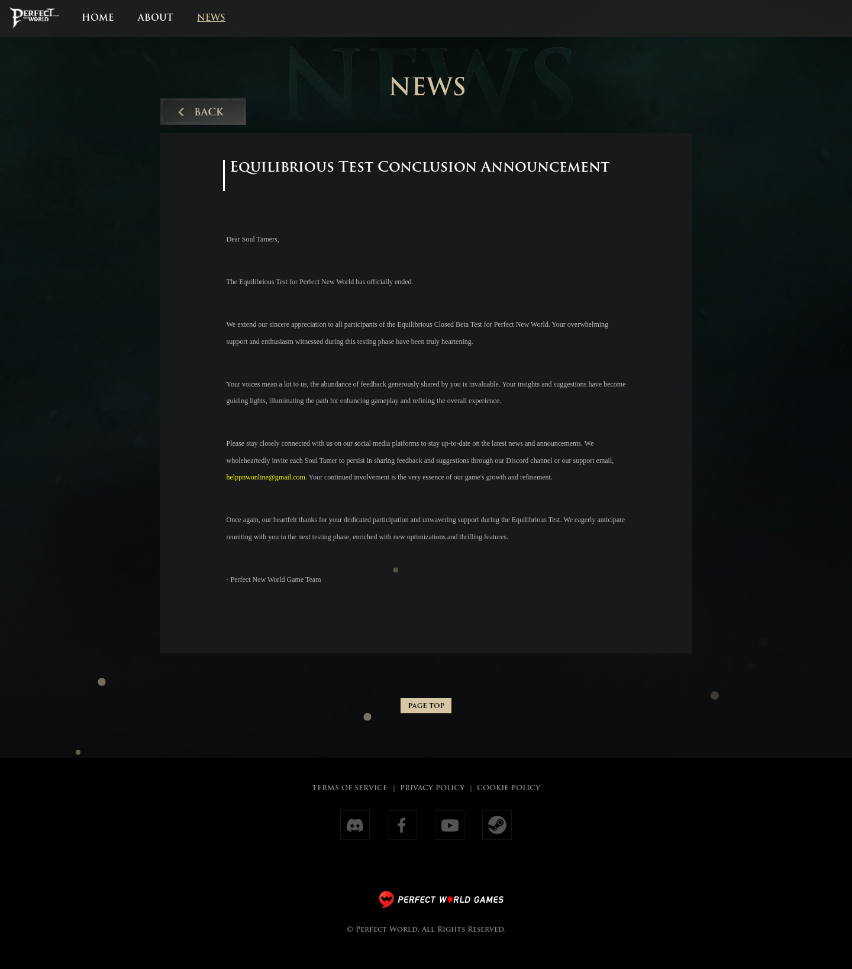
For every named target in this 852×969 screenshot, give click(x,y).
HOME (98, 18)
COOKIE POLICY (508, 788)
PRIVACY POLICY (432, 788)
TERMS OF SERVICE (350, 788)
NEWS (211, 18)
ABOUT (155, 18)
